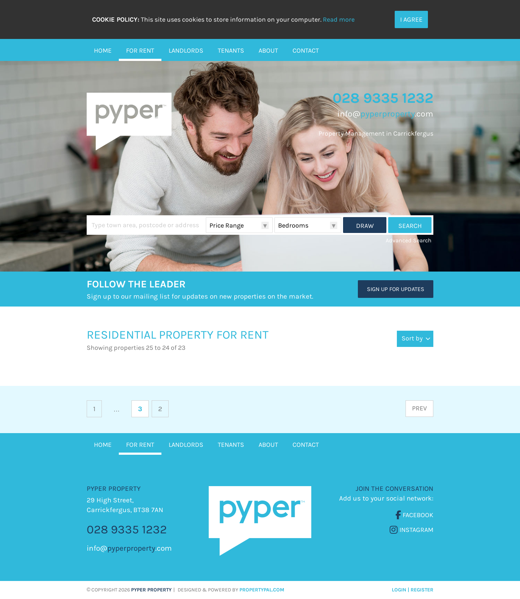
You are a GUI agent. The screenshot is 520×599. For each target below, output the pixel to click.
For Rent (140, 50)
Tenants (231, 50)
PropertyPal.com (261, 590)
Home (103, 50)
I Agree (411, 19)
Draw (365, 225)
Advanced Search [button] (409, 240)
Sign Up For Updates (395, 289)
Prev (419, 408)
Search (410, 225)
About (268, 50)
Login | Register (412, 590)
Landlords (186, 50)
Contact (305, 50)
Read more (339, 19)
